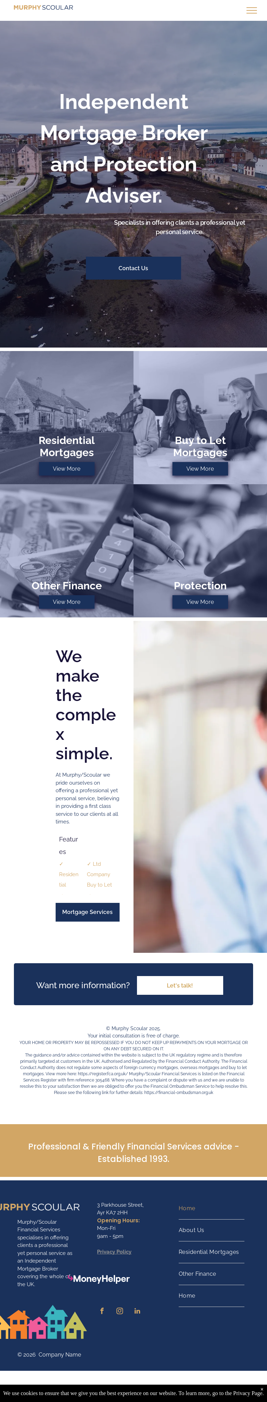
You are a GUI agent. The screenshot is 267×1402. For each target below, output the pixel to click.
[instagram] (119, 1312)
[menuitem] (211, 1209)
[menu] (252, 10)
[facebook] (102, 1312)
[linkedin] (137, 1312)
